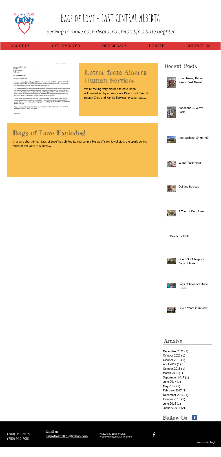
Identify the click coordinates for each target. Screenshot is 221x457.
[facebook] (154, 434)
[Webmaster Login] (206, 442)
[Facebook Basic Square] (194, 417)
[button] (20, 46)
